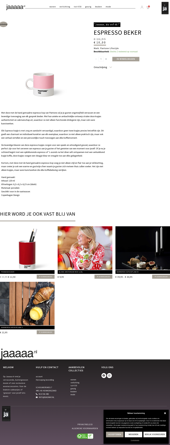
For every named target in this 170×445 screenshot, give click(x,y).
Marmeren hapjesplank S (12, 328)
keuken (98, 6)
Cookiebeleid (135, 440)
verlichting (65, 6)
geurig (88, 6)
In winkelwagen (126, 59)
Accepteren (114, 434)
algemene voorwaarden (85, 428)
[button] (165, 413)
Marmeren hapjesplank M (128, 272)
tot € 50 (77, 6)
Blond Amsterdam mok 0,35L (71, 272)
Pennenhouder (7, 272)
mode (108, 6)
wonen (52, 6)
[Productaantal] (101, 59)
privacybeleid (85, 424)
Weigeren (133, 434)
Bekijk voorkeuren (155, 434)
